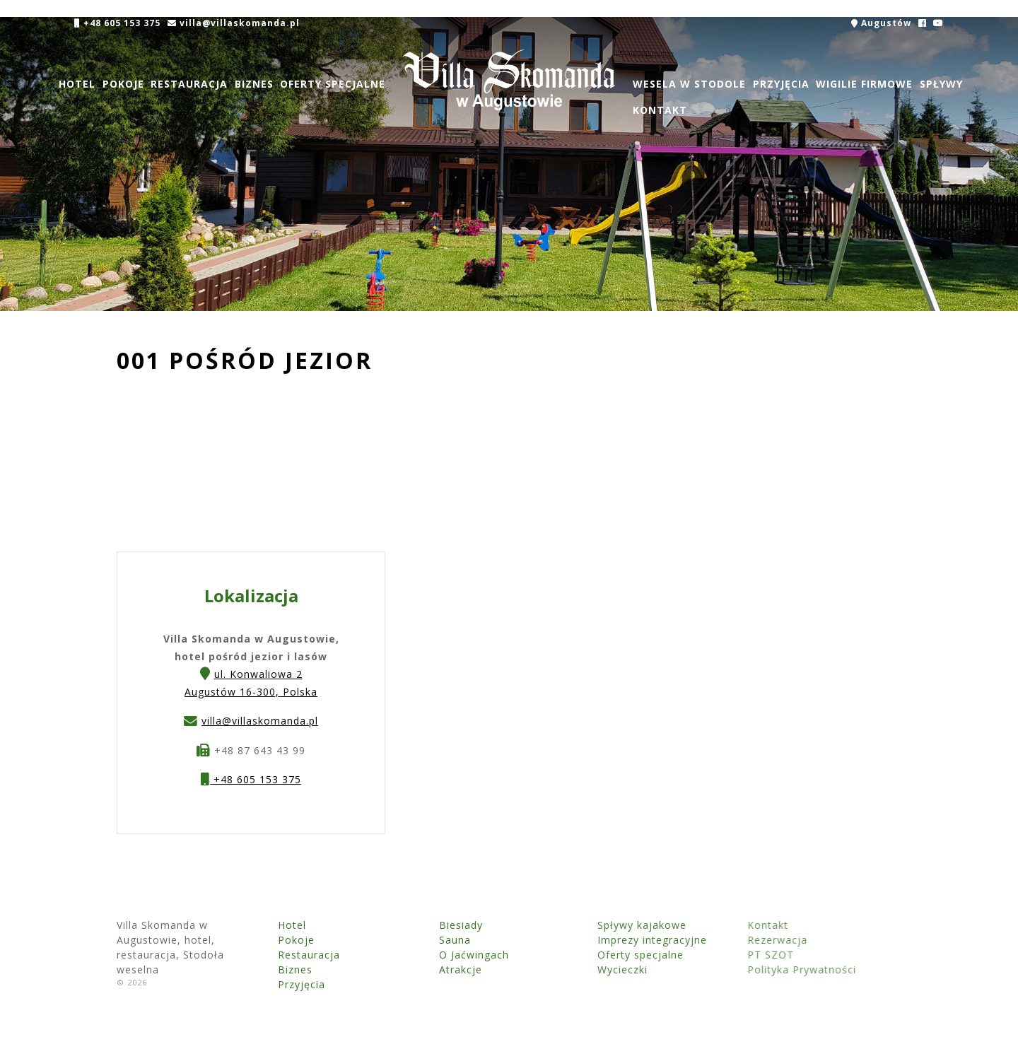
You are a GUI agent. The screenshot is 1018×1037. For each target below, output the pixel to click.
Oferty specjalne (332, 83)
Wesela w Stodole (689, 83)
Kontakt (660, 110)
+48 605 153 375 (117, 23)
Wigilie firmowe (864, 83)
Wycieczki (557, 969)
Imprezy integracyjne (586, 940)
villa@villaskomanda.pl (233, 23)
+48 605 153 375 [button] (251, 780)
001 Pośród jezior (245, 360)
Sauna (419, 940)
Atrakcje (425, 969)
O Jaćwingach (439, 954)
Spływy (941, 83)
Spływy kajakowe (576, 925)
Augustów (881, 23)
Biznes (254, 83)
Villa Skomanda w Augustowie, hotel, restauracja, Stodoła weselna (509, 79)
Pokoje (123, 83)
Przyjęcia (780, 83)
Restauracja (189, 83)
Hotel (77, 83)
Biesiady (425, 925)
